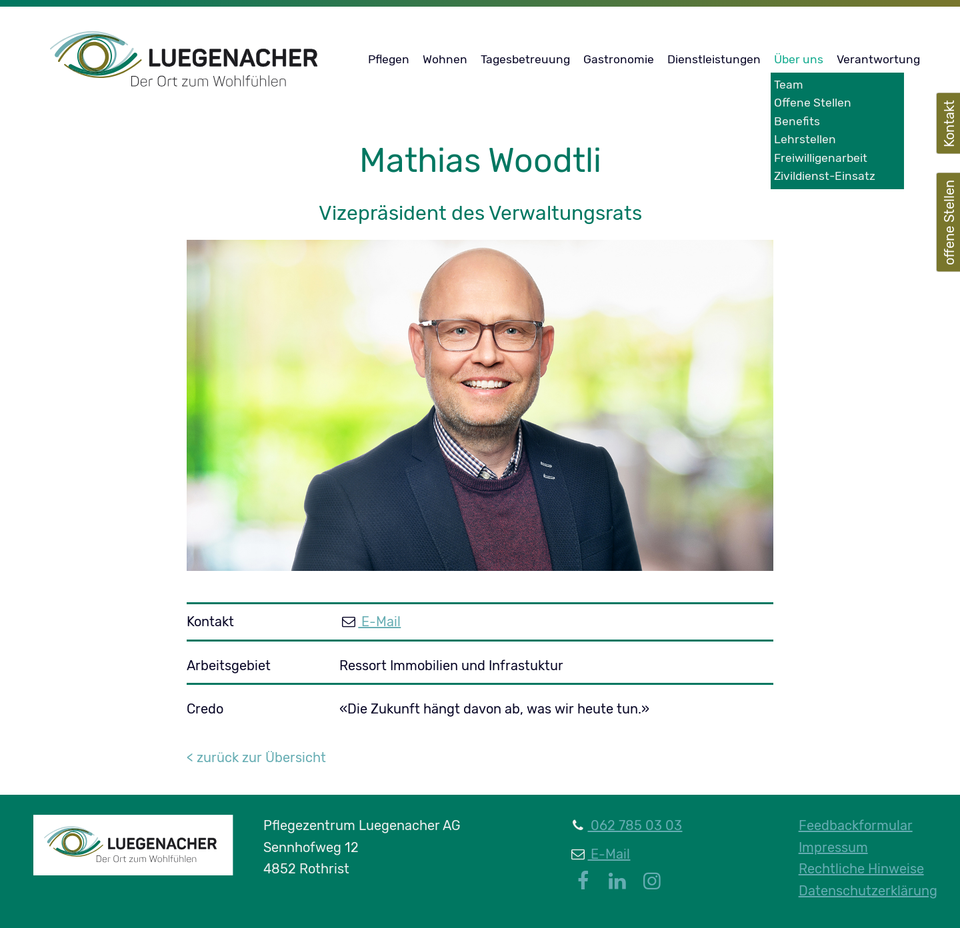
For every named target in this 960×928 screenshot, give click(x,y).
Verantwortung (878, 59)
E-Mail (379, 622)
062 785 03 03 (634, 825)
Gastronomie (618, 59)
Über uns (798, 59)
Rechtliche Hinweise (861, 869)
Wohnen (445, 59)
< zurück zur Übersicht (256, 757)
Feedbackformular (856, 825)
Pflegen (388, 59)
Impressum (833, 847)
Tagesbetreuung (525, 59)
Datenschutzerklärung (868, 891)
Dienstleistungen (714, 59)
